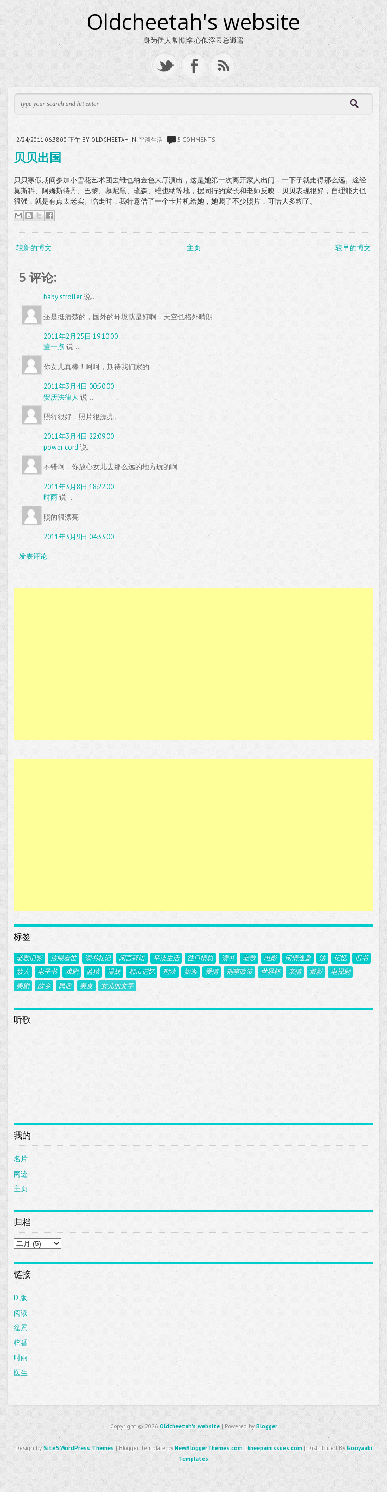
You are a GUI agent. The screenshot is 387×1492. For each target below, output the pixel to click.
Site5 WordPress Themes (78, 1448)
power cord (60, 447)
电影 (270, 958)
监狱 (92, 971)
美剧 (22, 986)
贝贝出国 (37, 157)
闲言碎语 (132, 958)
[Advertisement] (193, 664)
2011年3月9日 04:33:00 (78, 537)
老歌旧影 (29, 958)
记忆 (340, 958)
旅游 (190, 971)
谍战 (113, 971)
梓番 (21, 1343)
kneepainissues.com (275, 1448)
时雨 (50, 497)
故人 (22, 971)
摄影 (315, 971)
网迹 (21, 1174)
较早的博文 (353, 248)
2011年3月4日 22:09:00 (78, 436)
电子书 (47, 971)
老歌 (249, 958)
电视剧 (340, 971)
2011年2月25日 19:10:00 (80, 336)
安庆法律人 (61, 397)
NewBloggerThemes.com (209, 1448)
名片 (21, 1158)
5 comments (196, 139)
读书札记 (98, 958)
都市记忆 (142, 971)
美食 (86, 986)
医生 (21, 1372)
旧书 (361, 958)
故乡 (43, 986)
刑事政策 (239, 971)
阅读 (21, 1313)
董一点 (54, 346)
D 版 (20, 1297)
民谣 (65, 986)
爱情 (211, 971)
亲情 (294, 971)
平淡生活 (151, 139)
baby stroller (62, 296)
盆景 (21, 1327)
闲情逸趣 (298, 958)
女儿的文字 (117, 986)
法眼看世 (63, 958)
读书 (227, 958)
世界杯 (270, 971)
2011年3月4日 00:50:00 (78, 386)
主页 (194, 248)
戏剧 (71, 971)
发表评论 (33, 556)
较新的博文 (34, 248)
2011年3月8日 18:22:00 (78, 487)
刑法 (169, 971)
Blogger (266, 1426)
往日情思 (200, 958)
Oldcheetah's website (193, 21)
